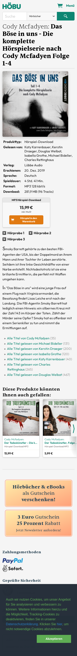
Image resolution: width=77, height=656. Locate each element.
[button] (20, 639)
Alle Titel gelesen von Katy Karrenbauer (36, 359)
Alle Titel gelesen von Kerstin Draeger (35, 349)
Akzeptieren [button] (54, 638)
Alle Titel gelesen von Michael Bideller (34, 343)
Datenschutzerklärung (22, 624)
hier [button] (59, 624)
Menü (70, 5)
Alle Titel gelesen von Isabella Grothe (34, 354)
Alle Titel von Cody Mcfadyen (28, 338)
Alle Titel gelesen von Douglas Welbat (34, 375)
